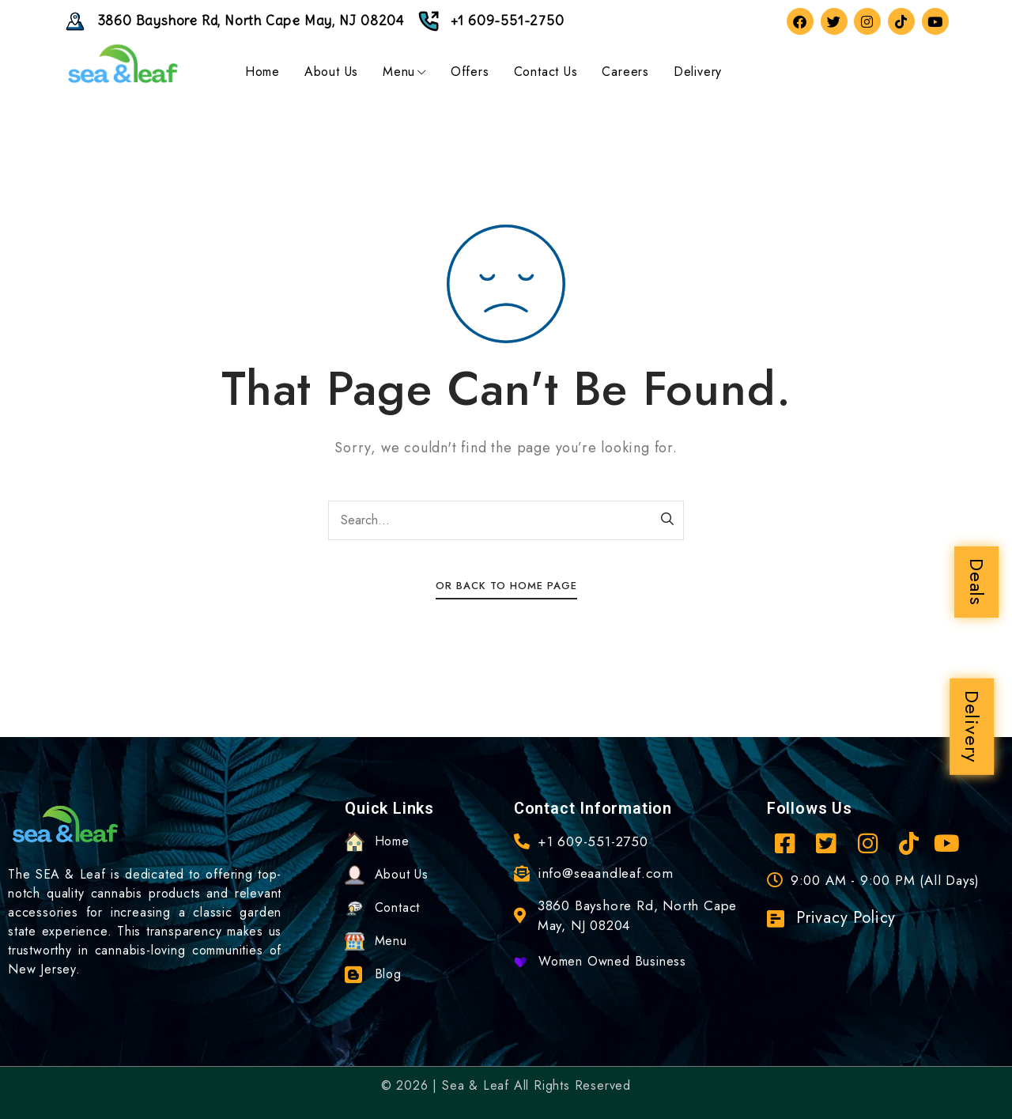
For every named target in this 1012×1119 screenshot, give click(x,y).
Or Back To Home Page (506, 585)
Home (262, 71)
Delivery (972, 726)
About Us (331, 71)
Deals (977, 582)
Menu (404, 71)
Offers (470, 71)
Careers (625, 71)
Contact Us (546, 71)
